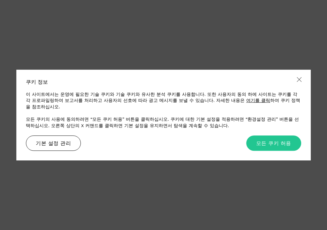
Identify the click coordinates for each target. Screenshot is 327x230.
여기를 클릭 (258, 100)
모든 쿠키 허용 (273, 143)
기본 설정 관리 (53, 143)
